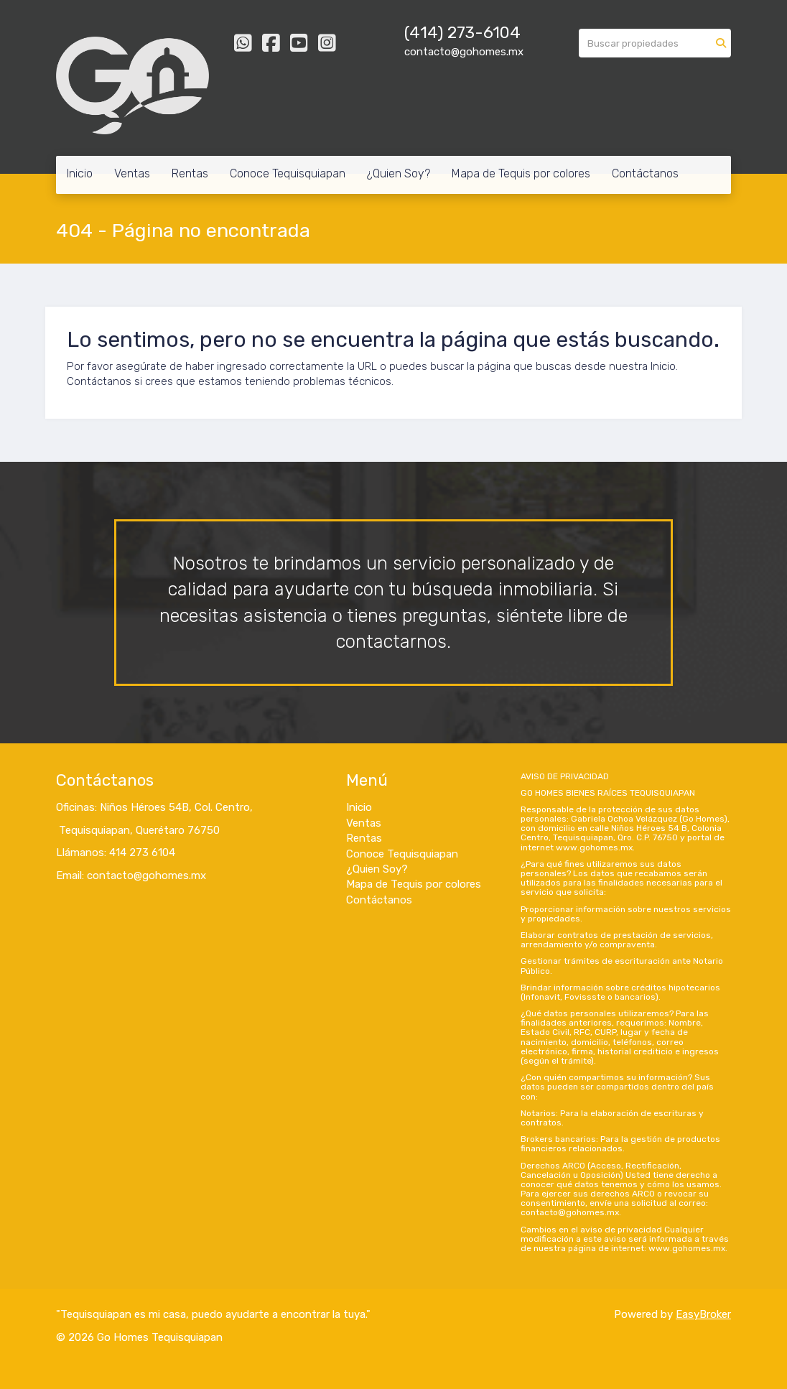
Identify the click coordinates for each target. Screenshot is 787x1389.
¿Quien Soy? (398, 173)
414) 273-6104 (465, 32)
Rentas (190, 173)
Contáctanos (645, 173)
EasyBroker (703, 1314)
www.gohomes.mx (594, 847)
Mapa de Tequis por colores (521, 173)
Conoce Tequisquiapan (287, 173)
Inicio (80, 173)
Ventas (132, 173)
